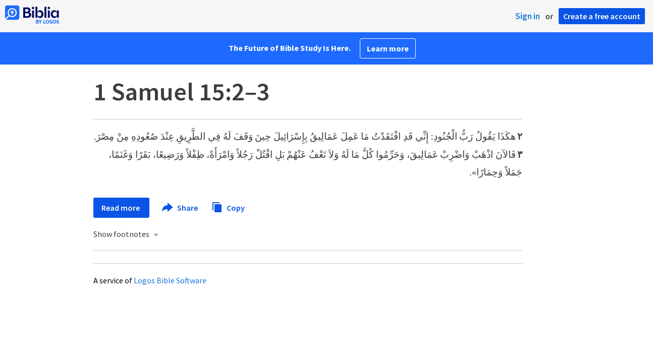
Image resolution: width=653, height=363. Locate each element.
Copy (228, 206)
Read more (121, 208)
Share (180, 208)
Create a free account (601, 16)
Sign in (527, 16)
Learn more (388, 48)
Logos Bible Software (170, 280)
